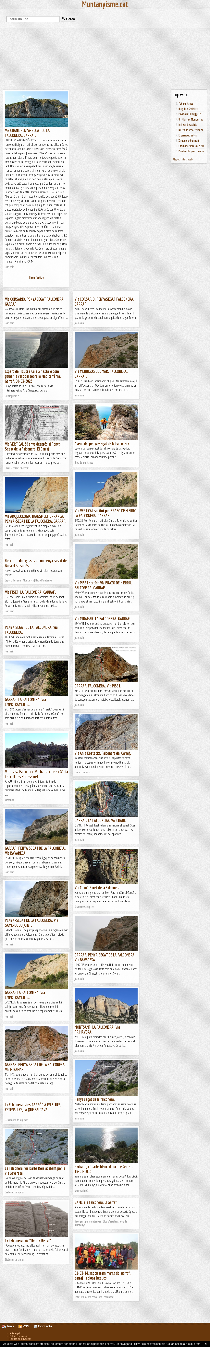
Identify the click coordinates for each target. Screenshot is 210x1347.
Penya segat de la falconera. (95, 1099)
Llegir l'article (36, 277)
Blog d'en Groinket (188, 109)
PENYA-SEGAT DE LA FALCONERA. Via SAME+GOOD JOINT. (31, 923)
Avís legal (14, 1333)
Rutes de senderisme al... (191, 130)
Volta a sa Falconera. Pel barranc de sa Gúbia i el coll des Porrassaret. (36, 774)
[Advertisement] (105, 59)
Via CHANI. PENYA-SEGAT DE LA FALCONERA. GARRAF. (27, 133)
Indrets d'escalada (188, 124)
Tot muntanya (186, 103)
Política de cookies (19, 1336)
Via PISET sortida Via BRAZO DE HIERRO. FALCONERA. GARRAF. (103, 585)
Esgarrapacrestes (188, 135)
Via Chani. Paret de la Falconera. (97, 887)
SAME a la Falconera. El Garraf (96, 1202)
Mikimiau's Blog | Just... (191, 114)
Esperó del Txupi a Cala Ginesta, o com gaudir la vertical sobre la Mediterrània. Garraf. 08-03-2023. (33, 376)
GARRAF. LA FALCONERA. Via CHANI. (100, 820)
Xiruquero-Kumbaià (189, 140)
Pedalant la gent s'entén (191, 151)
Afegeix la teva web (183, 159)
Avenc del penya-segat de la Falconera (102, 443)
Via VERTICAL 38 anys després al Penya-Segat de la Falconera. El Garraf (33, 446)
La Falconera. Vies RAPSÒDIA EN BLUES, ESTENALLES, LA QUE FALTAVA (33, 1107)
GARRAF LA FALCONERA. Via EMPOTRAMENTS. (25, 995)
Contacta (43, 1326)
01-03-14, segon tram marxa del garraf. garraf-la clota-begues (103, 1275)
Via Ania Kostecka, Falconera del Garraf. (103, 753)
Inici (10, 1326)
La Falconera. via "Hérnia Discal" (28, 1240)
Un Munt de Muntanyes (191, 119)
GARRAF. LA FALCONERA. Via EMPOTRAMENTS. (25, 702)
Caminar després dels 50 (191, 146)
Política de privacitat (20, 1339)
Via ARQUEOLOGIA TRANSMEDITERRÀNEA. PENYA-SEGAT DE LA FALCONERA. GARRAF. (35, 518)
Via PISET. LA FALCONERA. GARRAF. (30, 592)
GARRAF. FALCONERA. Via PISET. (98, 685)
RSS (24, 1326)
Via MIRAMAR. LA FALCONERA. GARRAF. (103, 618)
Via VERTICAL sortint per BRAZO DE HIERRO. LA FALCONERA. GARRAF (106, 513)
